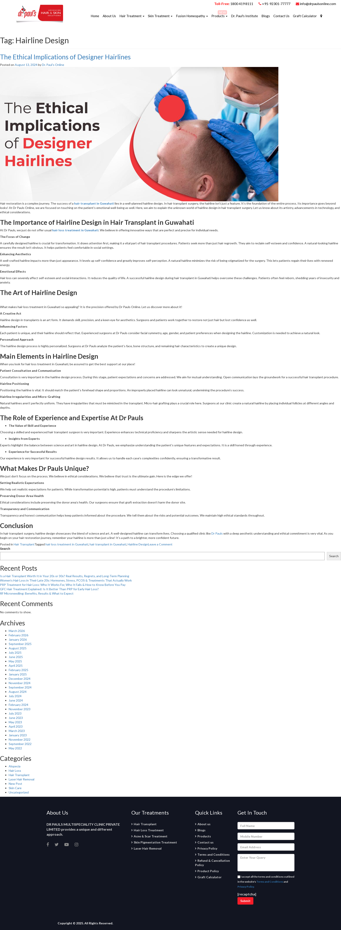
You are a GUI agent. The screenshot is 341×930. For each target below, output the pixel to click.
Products (219, 16)
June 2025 (16, 657)
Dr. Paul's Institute (244, 16)
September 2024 (20, 687)
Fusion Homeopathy (192, 16)
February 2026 (18, 635)
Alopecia (14, 766)
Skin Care (15, 788)
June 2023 (16, 718)
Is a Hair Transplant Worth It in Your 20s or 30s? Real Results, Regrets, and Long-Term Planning (64, 576)
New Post (15, 783)
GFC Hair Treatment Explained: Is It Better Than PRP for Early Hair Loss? (49, 589)
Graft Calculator (305, 16)
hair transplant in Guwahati (108, 544)
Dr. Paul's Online (53, 65)
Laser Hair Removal (21, 779)
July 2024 (15, 696)
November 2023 (19, 709)
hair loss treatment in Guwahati (66, 544)
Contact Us (281, 16)
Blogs (265, 16)
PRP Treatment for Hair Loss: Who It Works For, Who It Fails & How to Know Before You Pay (62, 585)
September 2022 (20, 744)
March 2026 (17, 631)
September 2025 (20, 644)
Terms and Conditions (213, 854)
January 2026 (18, 639)
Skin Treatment (160, 16)
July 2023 (15, 713)
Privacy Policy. (245, 886)
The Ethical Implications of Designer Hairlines (65, 57)
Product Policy (208, 871)
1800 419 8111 (241, 4)
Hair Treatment (131, 16)
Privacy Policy (207, 848)
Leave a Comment (160, 544)
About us (204, 824)
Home (95, 16)
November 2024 (19, 683)
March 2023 (17, 731)
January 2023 (18, 735)
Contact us (205, 842)
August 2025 (18, 648)
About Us (109, 16)
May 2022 (15, 748)
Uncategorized (19, 792)
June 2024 (16, 700)
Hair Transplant (24, 544)
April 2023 (16, 726)
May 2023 (15, 722)
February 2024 (18, 705)
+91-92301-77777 (276, 4)
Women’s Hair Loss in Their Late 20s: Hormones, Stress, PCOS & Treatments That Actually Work (66, 580)
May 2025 (15, 661)
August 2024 (18, 691)
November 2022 (19, 739)
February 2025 (18, 670)
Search (5, 548)
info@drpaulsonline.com (316, 4)
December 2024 (19, 678)
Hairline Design (138, 544)
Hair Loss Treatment (149, 830)
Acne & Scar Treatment (150, 836)
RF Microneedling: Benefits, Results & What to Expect (37, 593)
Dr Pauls (217, 533)
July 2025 (15, 652)
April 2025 (16, 665)
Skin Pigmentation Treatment (155, 842)
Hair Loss (15, 770)
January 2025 (18, 674)
